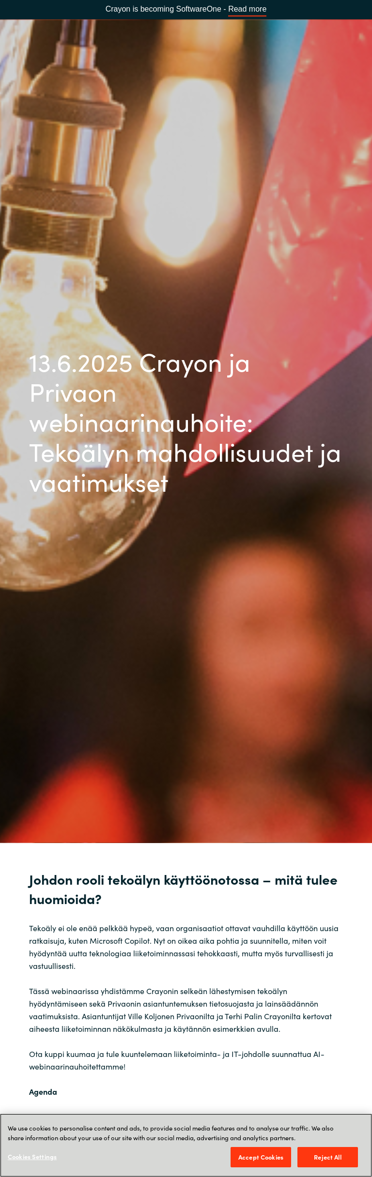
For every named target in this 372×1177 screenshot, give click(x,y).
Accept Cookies (260, 1157)
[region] (186, 1145)
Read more (247, 9)
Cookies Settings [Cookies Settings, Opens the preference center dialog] (32, 1156)
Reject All (327, 1157)
